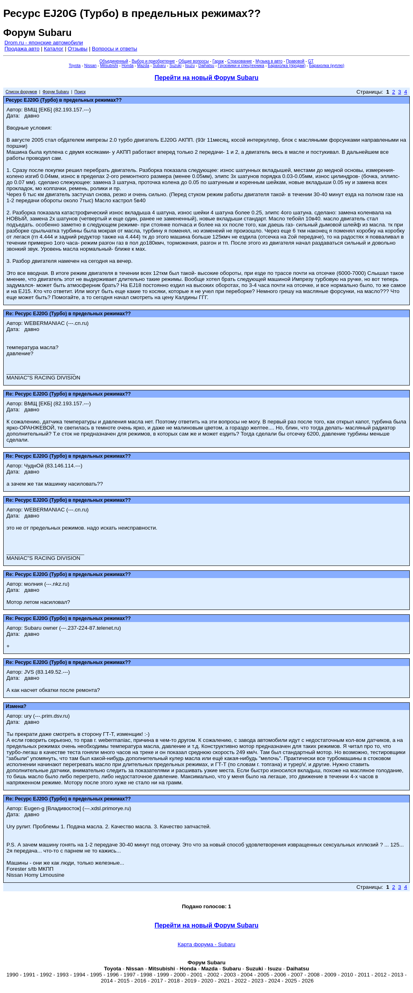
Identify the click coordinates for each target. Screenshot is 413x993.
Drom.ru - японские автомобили (43, 43)
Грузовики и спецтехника (241, 65)
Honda (127, 65)
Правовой (295, 61)
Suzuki (175, 65)
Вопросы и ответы (114, 49)
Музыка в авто (268, 61)
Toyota (74, 65)
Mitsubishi (109, 65)
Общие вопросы (194, 61)
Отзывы (78, 49)
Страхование (239, 61)
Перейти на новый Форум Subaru (206, 77)
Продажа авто (22, 49)
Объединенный (114, 61)
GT (311, 61)
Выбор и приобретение (153, 61)
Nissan (90, 65)
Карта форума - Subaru (207, 944)
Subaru (159, 65)
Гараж (218, 61)
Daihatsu (206, 65)
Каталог (53, 49)
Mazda (143, 65)
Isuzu (190, 65)
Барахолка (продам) (287, 65)
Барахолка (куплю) (326, 65)
